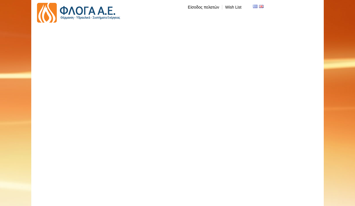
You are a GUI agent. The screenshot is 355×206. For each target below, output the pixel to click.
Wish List (233, 7)
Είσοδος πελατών (203, 7)
